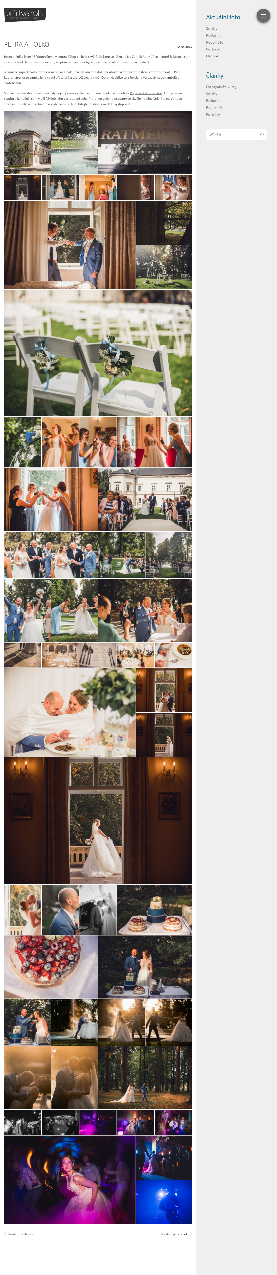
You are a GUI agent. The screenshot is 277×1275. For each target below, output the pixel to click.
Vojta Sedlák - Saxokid (146, 93)
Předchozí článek (18, 1234)
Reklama (213, 35)
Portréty (213, 49)
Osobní (212, 56)
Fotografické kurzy (221, 86)
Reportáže (214, 42)
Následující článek (176, 1234)
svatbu (9, 98)
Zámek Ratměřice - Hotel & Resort (157, 56)
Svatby (211, 28)
